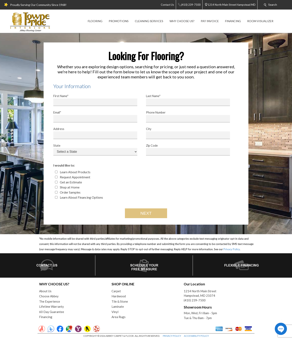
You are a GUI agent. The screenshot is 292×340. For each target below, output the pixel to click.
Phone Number (185, 116)
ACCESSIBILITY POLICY (196, 335)
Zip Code (185, 150)
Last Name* (185, 100)
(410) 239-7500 (195, 300)
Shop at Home (67, 187)
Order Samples (68, 192)
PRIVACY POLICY (172, 335)
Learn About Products (72, 172)
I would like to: (64, 165)
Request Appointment (72, 177)
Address (92, 133)
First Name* (92, 100)
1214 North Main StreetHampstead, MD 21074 (200, 293)
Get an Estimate (68, 182)
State (92, 150)
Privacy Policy (231, 249)
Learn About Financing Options (79, 197)
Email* (92, 116)
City (185, 133)
